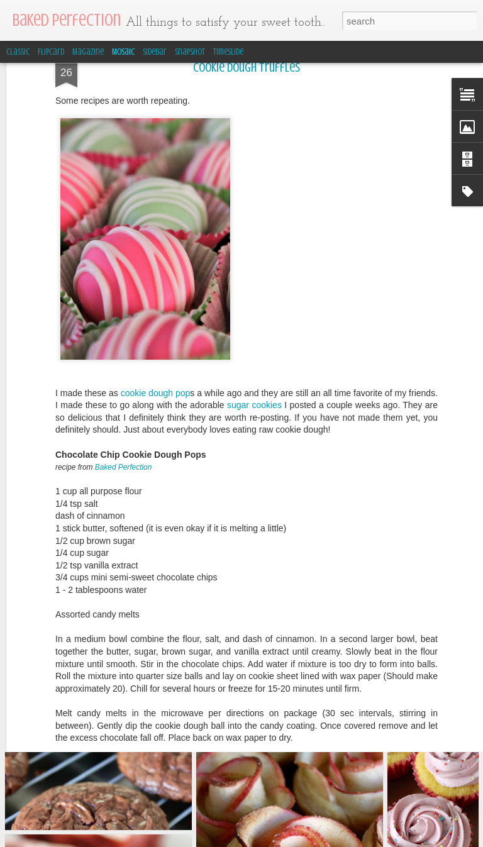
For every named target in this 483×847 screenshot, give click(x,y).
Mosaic (123, 52)
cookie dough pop (156, 287)
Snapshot (190, 52)
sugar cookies (254, 299)
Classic (18, 52)
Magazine (88, 52)
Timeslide (228, 52)
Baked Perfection (123, 361)
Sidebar (155, 52)
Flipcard (51, 52)
